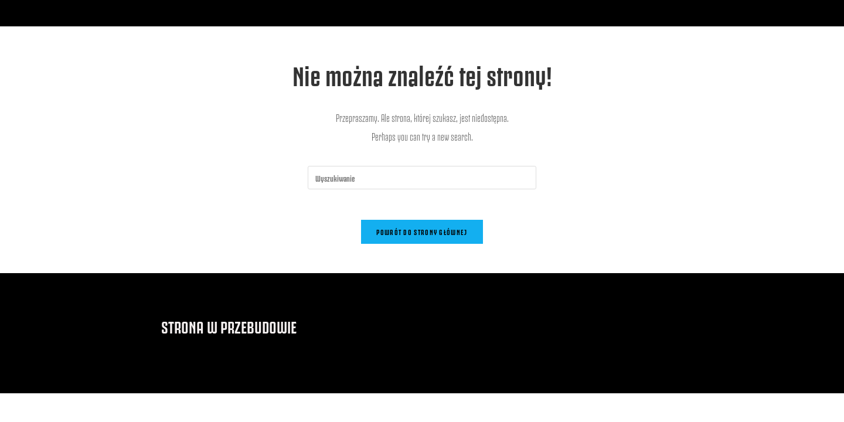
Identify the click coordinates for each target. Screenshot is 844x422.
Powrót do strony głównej (421, 236)
